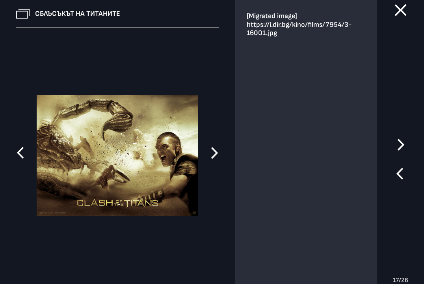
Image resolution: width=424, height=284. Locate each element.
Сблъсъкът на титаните (77, 13)
